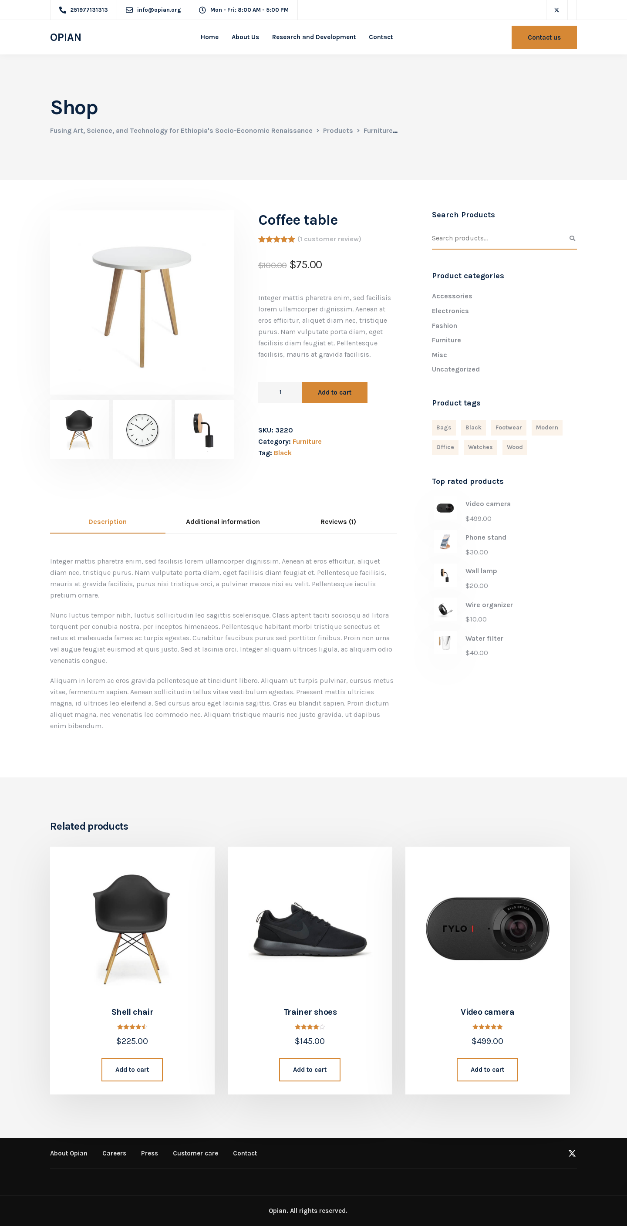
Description (107, 521)
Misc (439, 355)
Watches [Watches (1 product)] (480, 447)
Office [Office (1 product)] (445, 447)
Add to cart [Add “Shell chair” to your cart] (132, 1070)
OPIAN (65, 37)
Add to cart (334, 392)
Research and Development (314, 37)
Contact (381, 37)
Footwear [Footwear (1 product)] (509, 427)
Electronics (450, 311)
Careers (114, 1153)
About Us (245, 37)
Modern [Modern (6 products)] (547, 427)
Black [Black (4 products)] (473, 427)
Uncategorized (456, 369)
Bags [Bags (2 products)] (444, 427)
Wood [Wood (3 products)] (515, 447)
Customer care (195, 1153)
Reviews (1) (338, 521)
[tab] (107, 522)
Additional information (223, 521)
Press (149, 1153)
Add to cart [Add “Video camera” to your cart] (487, 1070)
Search (572, 239)
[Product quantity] (280, 392)
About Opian (69, 1153)
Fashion (444, 325)
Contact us (544, 37)
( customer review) (329, 239)
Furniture (307, 441)
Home (210, 37)
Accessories (452, 296)
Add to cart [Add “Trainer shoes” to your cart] (310, 1070)
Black (283, 453)
